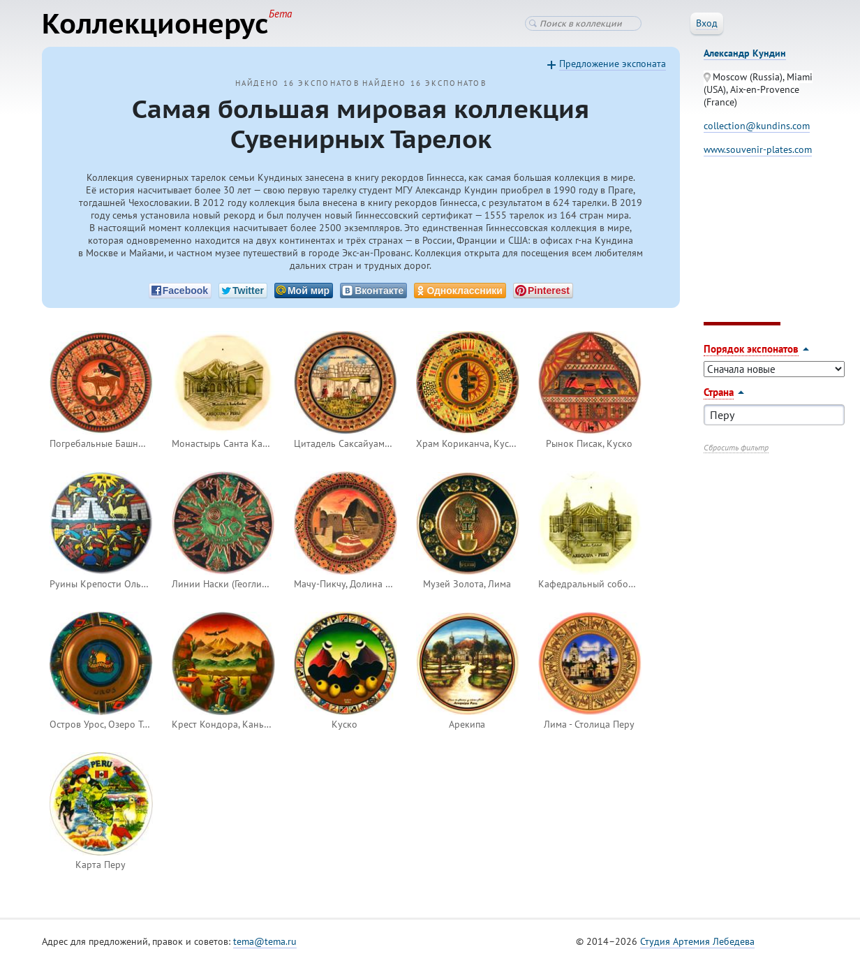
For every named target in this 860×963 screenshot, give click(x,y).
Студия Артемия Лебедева (697, 941)
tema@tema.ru (265, 941)
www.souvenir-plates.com (758, 149)
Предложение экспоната (612, 63)
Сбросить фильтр (736, 447)
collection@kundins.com (757, 125)
